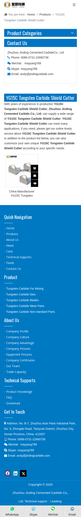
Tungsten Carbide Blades (22, 300)
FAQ (9, 397)
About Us (12, 240)
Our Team (13, 366)
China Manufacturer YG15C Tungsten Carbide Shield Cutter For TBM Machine (21, 194)
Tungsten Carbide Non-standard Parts (30, 311)
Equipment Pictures (19, 354)
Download (13, 403)
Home (10, 228)
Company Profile (17, 331)
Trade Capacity (16, 372)
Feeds (10, 263)
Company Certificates (20, 360)
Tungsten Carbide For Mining (24, 288)
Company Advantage (20, 343)
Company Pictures (18, 349)
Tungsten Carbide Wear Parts (25, 306)
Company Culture (17, 337)
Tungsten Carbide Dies (21, 294)
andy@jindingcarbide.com (36, 74)
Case (9, 251)
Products (12, 234)
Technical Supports (19, 257)
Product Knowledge (19, 392)
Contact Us (13, 269)
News (10, 245)
